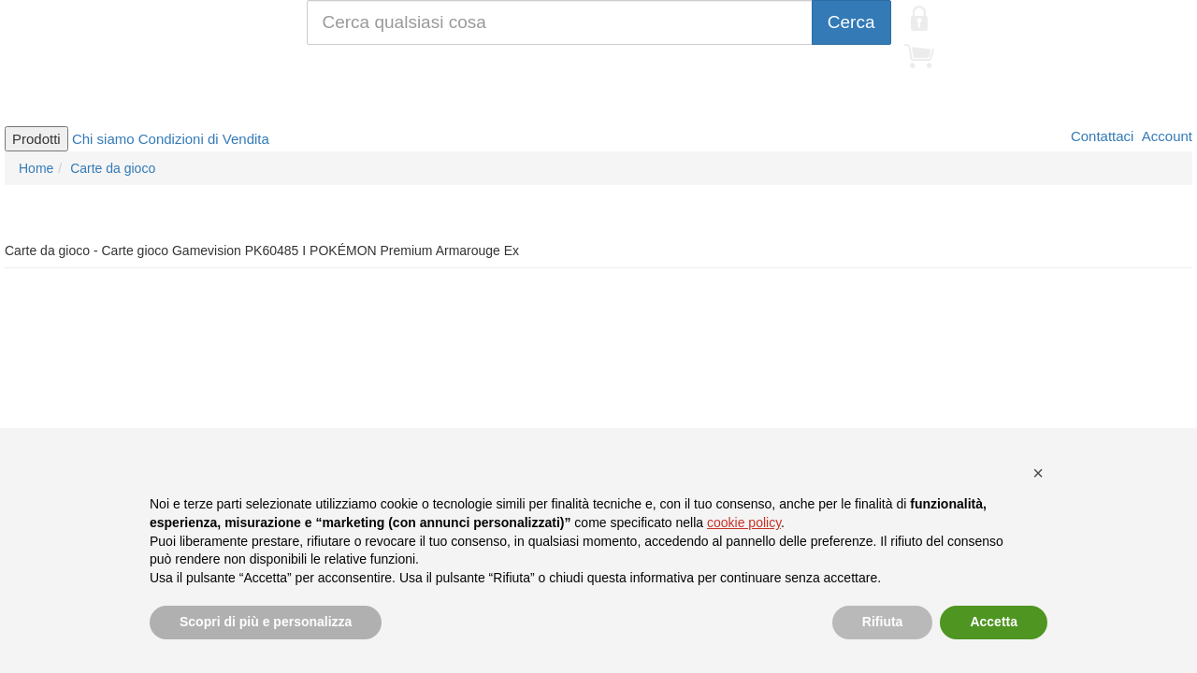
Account (1165, 136)
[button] (1038, 473)
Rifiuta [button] (882, 621)
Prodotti (36, 139)
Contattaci (1100, 136)
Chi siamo (103, 139)
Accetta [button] (993, 621)
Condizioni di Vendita (203, 139)
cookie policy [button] (744, 522)
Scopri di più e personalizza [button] (266, 621)
